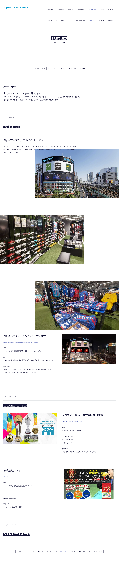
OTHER (101, 9)
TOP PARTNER (39, 59)
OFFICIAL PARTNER (56, 59)
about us (49, 9)
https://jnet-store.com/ (10, 467)
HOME (56, 33)
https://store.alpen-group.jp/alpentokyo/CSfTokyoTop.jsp (20, 332)
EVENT (70, 9)
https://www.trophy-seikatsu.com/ (72, 412)
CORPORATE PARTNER (76, 59)
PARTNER (92, 9)
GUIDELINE (60, 9)
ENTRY (110, 9)
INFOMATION (80, 9)
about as (19, 542)
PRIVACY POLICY (95, 542)
